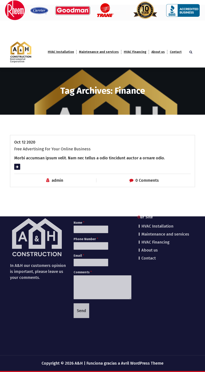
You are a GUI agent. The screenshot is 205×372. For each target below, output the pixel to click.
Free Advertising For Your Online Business (52, 154)
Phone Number (86, 206)
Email (79, 222)
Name (79, 189)
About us (158, 52)
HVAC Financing (135, 52)
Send (81, 277)
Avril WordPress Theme (142, 363)
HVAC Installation (61, 52)
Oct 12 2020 (24, 147)
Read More (24, 172)
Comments (83, 239)
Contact (176, 52)
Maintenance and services (99, 52)
